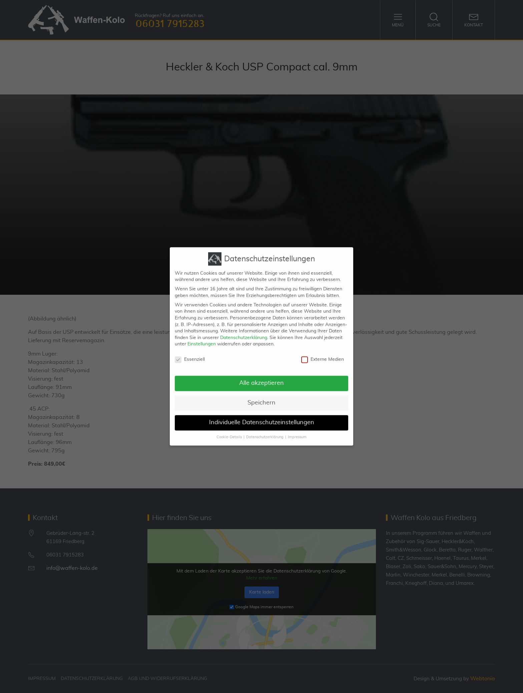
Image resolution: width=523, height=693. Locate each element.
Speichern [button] (261, 396)
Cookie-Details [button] (229, 430)
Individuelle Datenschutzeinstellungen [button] (261, 416)
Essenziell (190, 353)
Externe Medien (322, 353)
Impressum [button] (297, 430)
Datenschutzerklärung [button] (265, 430)
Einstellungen (201, 337)
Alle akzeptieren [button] (261, 377)
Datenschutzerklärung (243, 331)
